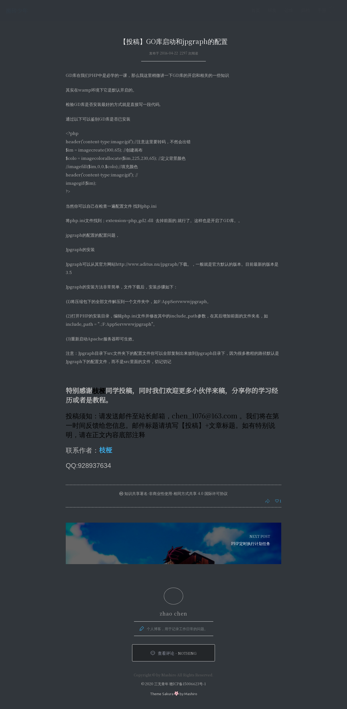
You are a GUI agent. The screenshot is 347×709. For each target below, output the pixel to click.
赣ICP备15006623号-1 (187, 683)
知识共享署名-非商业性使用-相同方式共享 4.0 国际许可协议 (173, 493)
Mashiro (190, 694)
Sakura (168, 694)
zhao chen (173, 613)
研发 (260, 10)
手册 (310, 10)
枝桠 (105, 450)
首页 (244, 10)
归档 (294, 10)
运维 (277, 10)
